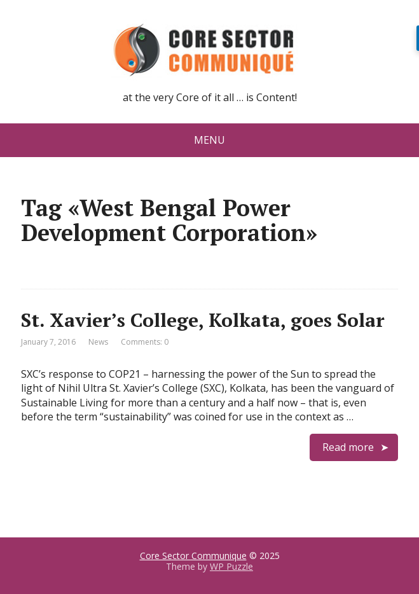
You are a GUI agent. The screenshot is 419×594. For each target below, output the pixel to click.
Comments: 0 (144, 341)
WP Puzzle (231, 566)
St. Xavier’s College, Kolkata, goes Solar (203, 320)
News (98, 341)
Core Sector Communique (193, 555)
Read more (348, 447)
